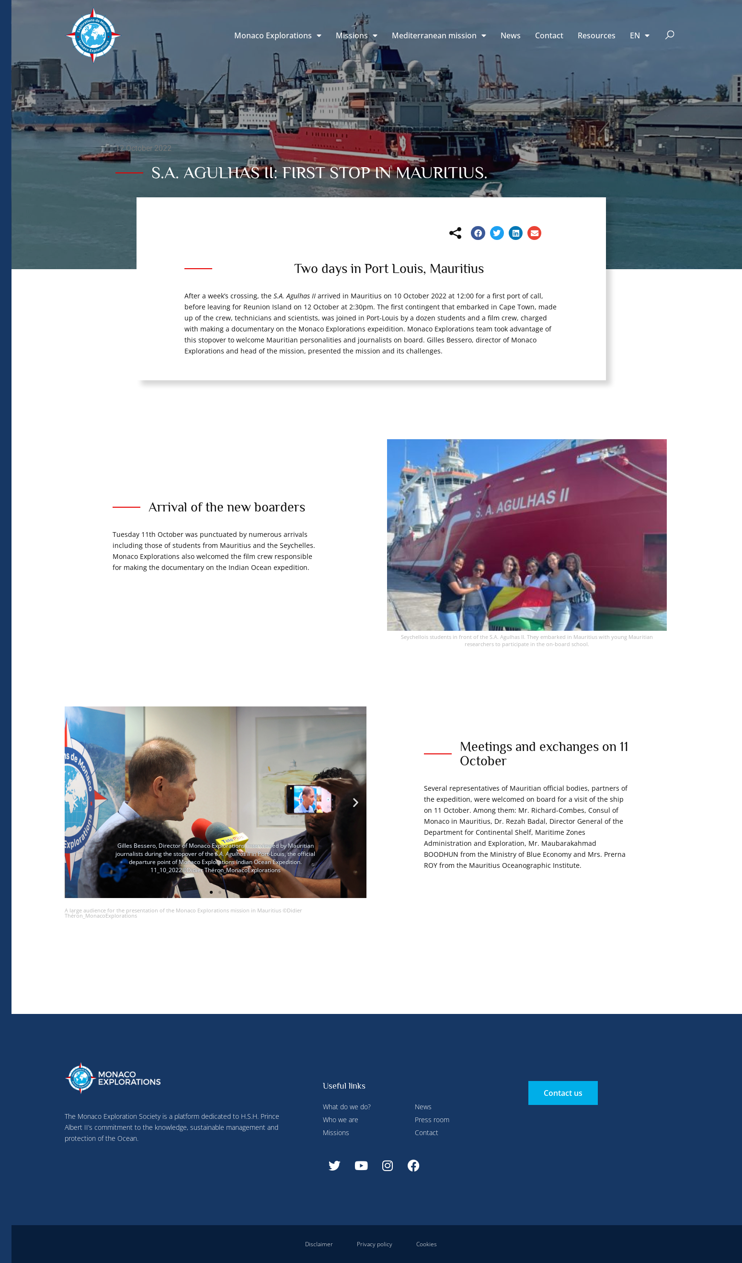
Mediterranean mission (439, 35)
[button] (669, 36)
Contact (549, 35)
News (511, 35)
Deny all (274, 20)
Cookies (426, 1244)
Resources (597, 35)
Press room (432, 1119)
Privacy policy (374, 1244)
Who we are (340, 1119)
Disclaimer (319, 1244)
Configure (224, 20)
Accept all (178, 225)
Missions (356, 35)
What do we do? (347, 1106)
